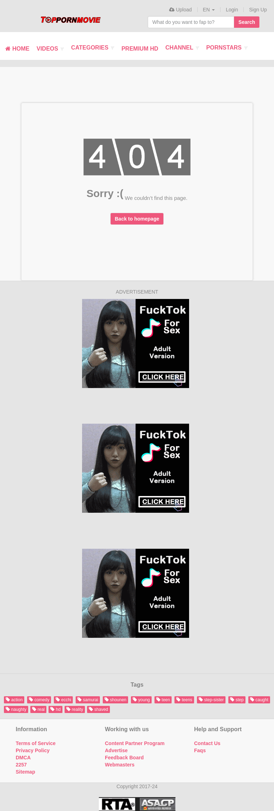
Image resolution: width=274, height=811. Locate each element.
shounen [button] (115, 699)
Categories (92, 48)
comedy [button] (39, 699)
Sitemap (25, 772)
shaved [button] (98, 709)
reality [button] (74, 709)
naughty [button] (16, 709)
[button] (209, 9)
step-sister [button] (211, 699)
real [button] (38, 709)
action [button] (14, 699)
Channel (182, 48)
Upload (180, 9)
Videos (50, 49)
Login (232, 9)
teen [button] (163, 699)
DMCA (23, 757)
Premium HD (139, 49)
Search (246, 22)
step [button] (237, 699)
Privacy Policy (33, 750)
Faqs (200, 750)
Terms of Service (36, 743)
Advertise (116, 750)
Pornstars (227, 48)
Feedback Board (124, 757)
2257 (21, 765)
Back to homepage (137, 219)
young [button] (141, 699)
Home (17, 49)
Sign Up (258, 9)
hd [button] (55, 709)
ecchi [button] (63, 699)
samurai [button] (87, 699)
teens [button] (184, 699)
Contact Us (207, 743)
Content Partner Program (134, 743)
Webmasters (120, 765)
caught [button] (259, 699)
